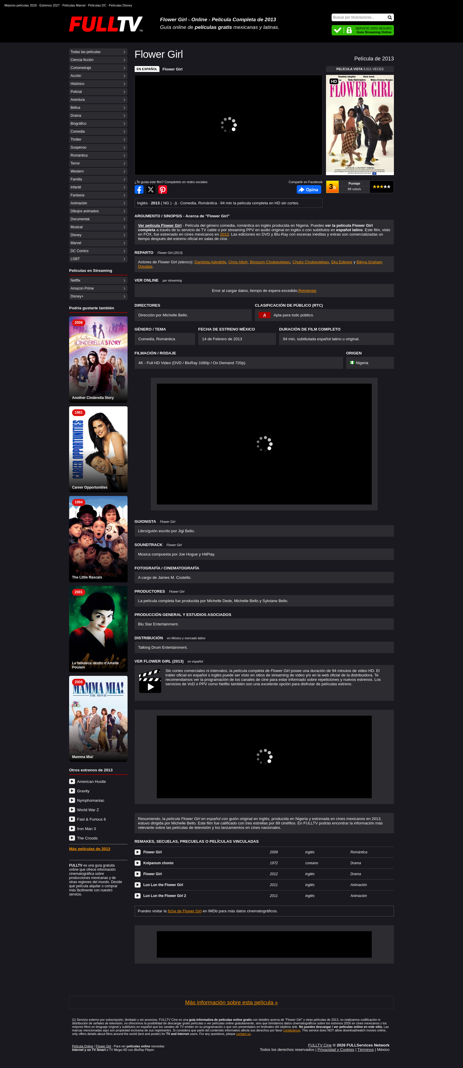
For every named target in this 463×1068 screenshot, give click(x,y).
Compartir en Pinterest (162, 189)
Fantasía (77, 195)
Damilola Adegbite (210, 262)
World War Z (88, 810)
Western (77, 171)
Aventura (78, 100)
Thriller (76, 139)
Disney (76, 235)
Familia (76, 179)
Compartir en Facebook (139, 189)
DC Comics (80, 251)
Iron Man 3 (86, 829)
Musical (77, 227)
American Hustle (91, 781)
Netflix (75, 280)
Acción (76, 76)
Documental (80, 219)
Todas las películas (85, 52)
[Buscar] (363, 17)
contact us (243, 1034)
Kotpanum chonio (159, 863)
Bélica (75, 108)
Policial (76, 92)
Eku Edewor (342, 262)
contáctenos (291, 1030)
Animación (79, 203)
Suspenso (78, 147)
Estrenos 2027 (50, 5)
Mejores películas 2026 (20, 5)
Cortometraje (81, 68)
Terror (75, 163)
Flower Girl (172, 69)
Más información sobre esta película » (231, 1002)
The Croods (87, 838)
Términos (365, 1049)
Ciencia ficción (82, 60)
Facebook (309, 189)
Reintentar (307, 290)
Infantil (76, 187)
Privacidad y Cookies (335, 1049)
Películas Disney (120, 5)
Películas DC (97, 5)
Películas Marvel (73, 5)
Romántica (79, 155)
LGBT (75, 259)
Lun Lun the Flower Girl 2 (165, 896)
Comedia (78, 131)
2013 (224, 234)
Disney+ (77, 296)
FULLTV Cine (320, 1045)
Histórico (77, 84)
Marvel (76, 243)
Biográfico (78, 123)
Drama (76, 116)
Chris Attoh (237, 262)
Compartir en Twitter (150, 189)
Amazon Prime (82, 288)
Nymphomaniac (91, 800)
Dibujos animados (85, 211)
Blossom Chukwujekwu (270, 262)
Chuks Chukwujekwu (311, 262)
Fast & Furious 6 (91, 819)
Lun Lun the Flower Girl (163, 885)
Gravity (83, 791)
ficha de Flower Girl (185, 911)
